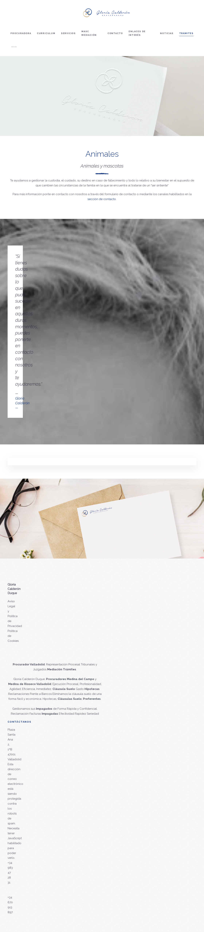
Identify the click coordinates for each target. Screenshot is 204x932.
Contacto (115, 33)
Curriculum (46, 33)
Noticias (166, 33)
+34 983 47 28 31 (10, 872)
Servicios (68, 33)
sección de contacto (102, 199)
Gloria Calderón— (22, 403)
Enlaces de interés (137, 33)
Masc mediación (89, 33)
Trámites (186, 33)
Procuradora (20, 33)
